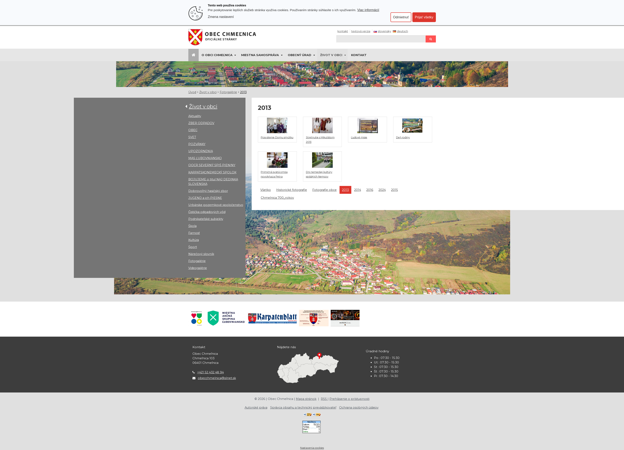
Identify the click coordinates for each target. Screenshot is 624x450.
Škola (192, 226)
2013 (243, 92)
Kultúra (193, 240)
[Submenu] (235, 55)
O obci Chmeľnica (217, 55)
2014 (357, 190)
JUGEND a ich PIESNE (205, 198)
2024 (382, 190)
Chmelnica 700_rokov (277, 198)
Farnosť (194, 233)
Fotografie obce (324, 190)
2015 (394, 190)
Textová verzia (360, 31)
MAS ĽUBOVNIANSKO (205, 158)
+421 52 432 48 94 (210, 372)
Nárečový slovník (201, 254)
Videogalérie (197, 268)
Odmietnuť (401, 17)
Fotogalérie (228, 92)
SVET (192, 137)
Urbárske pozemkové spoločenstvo (215, 205)
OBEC (192, 130)
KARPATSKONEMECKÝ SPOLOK (212, 172)
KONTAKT (359, 55)
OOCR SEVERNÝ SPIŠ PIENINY (211, 165)
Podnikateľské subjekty (205, 219)
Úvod (192, 92)
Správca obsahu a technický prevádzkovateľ (303, 407)
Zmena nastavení (221, 17)
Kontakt (342, 31)
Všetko (265, 190)
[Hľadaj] (380, 38)
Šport (192, 247)
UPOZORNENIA (200, 151)
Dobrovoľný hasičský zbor (208, 191)
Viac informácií (368, 10)
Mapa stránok (306, 399)
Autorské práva (256, 407)
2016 (369, 190)
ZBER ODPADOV (201, 123)
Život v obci (331, 55)
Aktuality (194, 116)
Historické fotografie (291, 190)
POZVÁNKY (196, 144)
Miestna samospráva (260, 55)
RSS (324, 399)
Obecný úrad (299, 55)
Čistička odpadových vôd (206, 212)
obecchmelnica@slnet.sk (217, 378)
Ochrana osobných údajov (359, 407)
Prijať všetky (424, 17)
